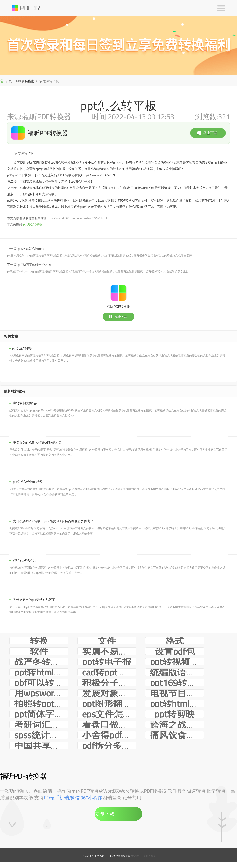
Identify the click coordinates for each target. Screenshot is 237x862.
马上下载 (207, 133)
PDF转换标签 (149, 856)
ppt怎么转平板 (32, 224)
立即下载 (105, 813)
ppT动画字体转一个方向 (34, 264)
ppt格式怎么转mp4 (31, 248)
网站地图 (135, 856)
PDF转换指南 (25, 81)
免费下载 (118, 317)
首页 (9, 81)
